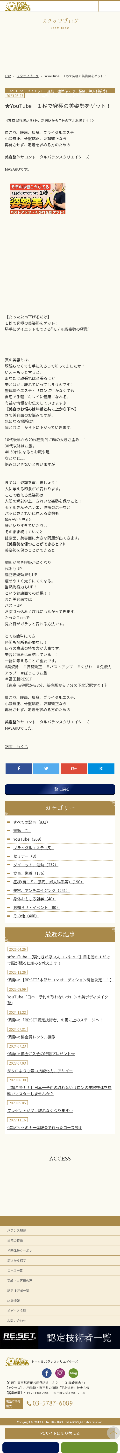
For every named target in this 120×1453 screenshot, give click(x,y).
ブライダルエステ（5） (33, 847)
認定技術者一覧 (18, 1290)
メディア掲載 (16, 1310)
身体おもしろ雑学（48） (34, 899)
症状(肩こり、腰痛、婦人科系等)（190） (48, 882)
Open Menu (114, 6)
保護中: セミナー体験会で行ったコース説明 (44, 1127)
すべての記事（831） (31, 822)
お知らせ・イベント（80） (36, 907)
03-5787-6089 (53, 1403)
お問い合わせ (16, 1320)
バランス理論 (16, 1230)
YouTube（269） (28, 839)
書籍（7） (22, 830)
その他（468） (26, 916)
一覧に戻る (60, 789)
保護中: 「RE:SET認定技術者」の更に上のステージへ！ (55, 1020)
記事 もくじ (16, 746)
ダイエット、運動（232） (35, 864)
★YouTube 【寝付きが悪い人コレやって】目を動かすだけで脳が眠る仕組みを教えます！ (58, 960)
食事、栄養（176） (30, 873)
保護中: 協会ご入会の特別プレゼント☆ (41, 1053)
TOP (8, 76)
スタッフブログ (28, 76)
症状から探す (16, 1260)
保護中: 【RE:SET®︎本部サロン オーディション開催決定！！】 (60, 980)
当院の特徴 (15, 1240)
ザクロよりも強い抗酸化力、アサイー (40, 1070)
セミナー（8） (26, 856)
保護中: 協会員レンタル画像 (31, 1037)
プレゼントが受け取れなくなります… (40, 1110)
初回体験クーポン (19, 1250)
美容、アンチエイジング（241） (41, 890)
